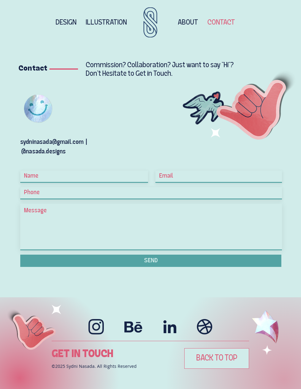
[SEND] (150, 261)
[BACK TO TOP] (216, 358)
